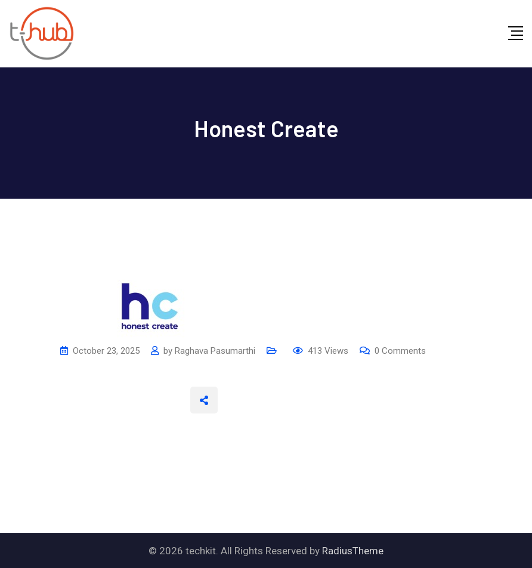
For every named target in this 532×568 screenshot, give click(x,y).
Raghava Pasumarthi (215, 350)
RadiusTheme (352, 551)
